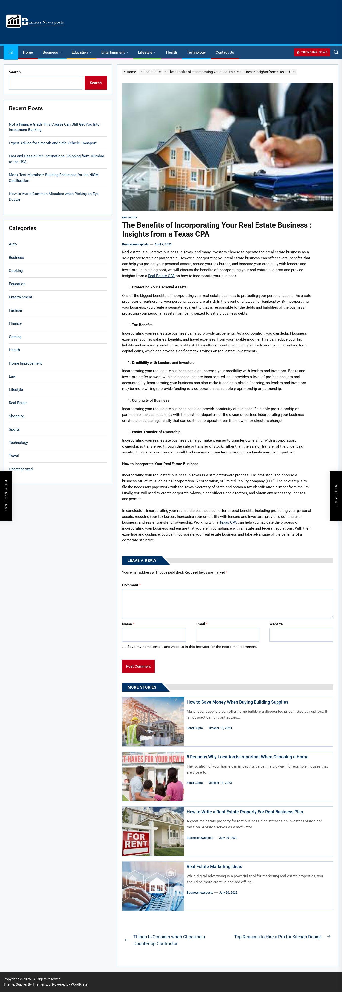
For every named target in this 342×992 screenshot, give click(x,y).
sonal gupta (195, 728)
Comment (131, 585)
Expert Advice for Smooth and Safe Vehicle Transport (53, 143)
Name (128, 624)
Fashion (15, 310)
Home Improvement (25, 363)
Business (52, 52)
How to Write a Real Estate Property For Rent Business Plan (245, 811)
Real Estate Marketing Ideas (214, 866)
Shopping (16, 416)
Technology (196, 52)
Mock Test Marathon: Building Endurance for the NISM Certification (54, 178)
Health (171, 52)
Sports (14, 429)
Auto (13, 244)
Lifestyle (147, 52)
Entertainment (114, 52)
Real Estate (129, 217)
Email (202, 624)
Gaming (15, 337)
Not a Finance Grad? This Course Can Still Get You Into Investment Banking (54, 127)
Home (28, 52)
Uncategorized (21, 469)
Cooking (16, 270)
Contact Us (225, 52)
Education (81, 52)
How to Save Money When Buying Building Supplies (237, 702)
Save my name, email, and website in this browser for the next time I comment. (192, 647)
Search (15, 72)
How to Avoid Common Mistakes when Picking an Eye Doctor (54, 197)
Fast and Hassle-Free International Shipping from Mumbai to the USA (56, 159)
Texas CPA (228, 522)
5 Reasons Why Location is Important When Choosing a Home (248, 756)
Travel (14, 455)
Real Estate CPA (161, 276)
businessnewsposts (135, 244)
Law (12, 376)
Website (276, 624)
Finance (15, 323)
